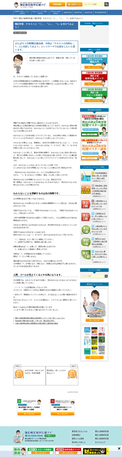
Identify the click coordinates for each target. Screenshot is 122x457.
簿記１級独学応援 (102, 431)
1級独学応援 (88, 12)
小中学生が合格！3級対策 (55, 12)
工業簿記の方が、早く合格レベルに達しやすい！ (99, 216)
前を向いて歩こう (79, 442)
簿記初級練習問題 (100, 12)
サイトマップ (100, 442)
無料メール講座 (78, 438)
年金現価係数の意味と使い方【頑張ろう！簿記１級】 (99, 175)
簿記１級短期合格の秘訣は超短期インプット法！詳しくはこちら (40, 318)
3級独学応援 (68, 12)
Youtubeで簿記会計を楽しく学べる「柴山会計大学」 (35, 321)
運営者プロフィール (79, 431)
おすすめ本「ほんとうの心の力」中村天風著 (29, 374)
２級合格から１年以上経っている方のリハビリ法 (99, 228)
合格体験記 (76, 435)
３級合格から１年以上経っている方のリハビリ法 (99, 203)
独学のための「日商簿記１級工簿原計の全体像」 (99, 241)
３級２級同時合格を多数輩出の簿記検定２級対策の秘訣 (36, 323)
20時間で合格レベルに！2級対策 (22, 12)
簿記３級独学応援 (102, 438)
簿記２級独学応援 (20, 33)
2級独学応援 (78, 12)
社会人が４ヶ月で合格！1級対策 (40, 12)
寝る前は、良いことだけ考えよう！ (62, 374)
